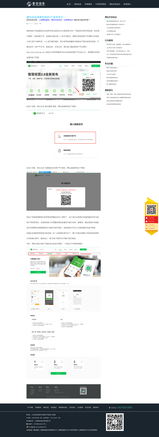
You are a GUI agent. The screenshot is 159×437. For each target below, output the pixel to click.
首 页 (69, 4)
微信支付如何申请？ (82, 20)
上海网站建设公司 (63, 430)
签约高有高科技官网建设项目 (114, 100)
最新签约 (96, 407)
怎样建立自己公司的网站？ (114, 34)
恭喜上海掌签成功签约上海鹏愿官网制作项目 (119, 97)
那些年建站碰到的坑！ (113, 77)
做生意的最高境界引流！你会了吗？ (116, 21)
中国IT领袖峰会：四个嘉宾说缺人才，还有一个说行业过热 (119, 51)
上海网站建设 (44, 20)
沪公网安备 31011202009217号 (37, 427)
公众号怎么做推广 (111, 74)
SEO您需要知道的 (111, 31)
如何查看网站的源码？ (113, 81)
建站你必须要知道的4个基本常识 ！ (116, 24)
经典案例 (88, 4)
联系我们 (127, 4)
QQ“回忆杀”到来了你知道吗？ (115, 47)
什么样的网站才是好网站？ (114, 27)
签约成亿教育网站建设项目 (114, 104)
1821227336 (151, 221)
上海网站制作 (82, 430)
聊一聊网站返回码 (111, 84)
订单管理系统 (100, 4)
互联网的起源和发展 (112, 57)
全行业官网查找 (92, 430)
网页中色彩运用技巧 (112, 67)
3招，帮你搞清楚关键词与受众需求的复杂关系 (119, 54)
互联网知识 (68, 20)
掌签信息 (77, 4)
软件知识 (72, 407)
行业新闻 (80, 407)
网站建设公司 (52, 430)
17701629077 (151, 225)
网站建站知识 (63, 407)
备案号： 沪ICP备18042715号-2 (37, 424)
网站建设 (36, 430)
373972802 (151, 217)
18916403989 (151, 228)
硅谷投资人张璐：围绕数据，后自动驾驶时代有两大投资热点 (119, 44)
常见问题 (88, 407)
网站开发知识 (115, 4)
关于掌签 (30, 407)
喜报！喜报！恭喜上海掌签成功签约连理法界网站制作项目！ (119, 94)
